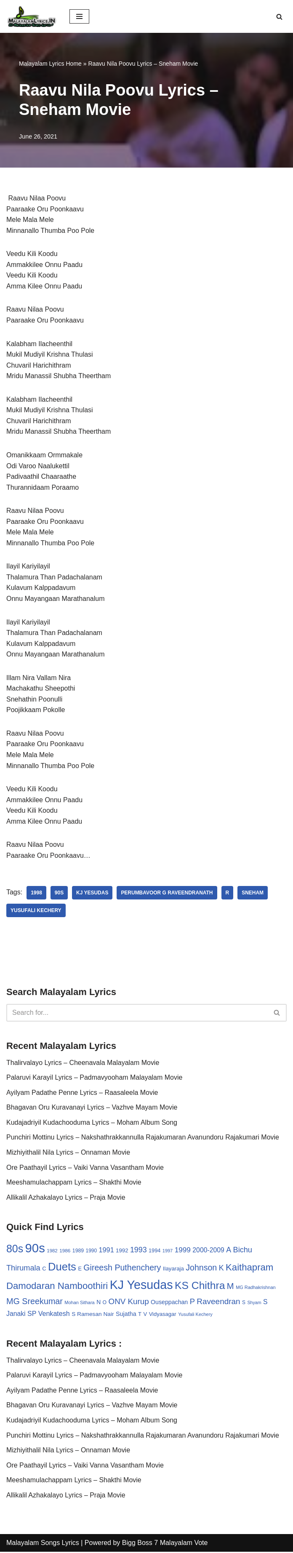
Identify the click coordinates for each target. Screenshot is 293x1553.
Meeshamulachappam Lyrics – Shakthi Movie (73, 1183)
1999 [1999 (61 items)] (183, 1251)
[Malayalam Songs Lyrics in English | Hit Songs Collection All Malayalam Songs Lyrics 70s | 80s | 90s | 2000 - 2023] (31, 16)
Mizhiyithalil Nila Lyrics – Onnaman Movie (68, 1153)
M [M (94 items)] (230, 1287)
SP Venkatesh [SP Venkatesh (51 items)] (48, 1314)
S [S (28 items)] (243, 1304)
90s (59, 894)
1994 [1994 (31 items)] (154, 1252)
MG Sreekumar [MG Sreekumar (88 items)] (34, 1302)
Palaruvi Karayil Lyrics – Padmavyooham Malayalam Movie (94, 1078)
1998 (36, 894)
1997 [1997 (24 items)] (167, 1251)
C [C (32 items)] (44, 1270)
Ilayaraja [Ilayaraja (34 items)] (173, 1270)
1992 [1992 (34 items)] (122, 1252)
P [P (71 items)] (192, 1302)
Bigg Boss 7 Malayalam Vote (165, 1544)
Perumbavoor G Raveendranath (167, 894)
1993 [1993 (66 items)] (138, 1251)
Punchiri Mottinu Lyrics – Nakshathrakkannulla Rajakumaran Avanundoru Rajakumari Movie (143, 1138)
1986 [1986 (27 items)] (64, 1251)
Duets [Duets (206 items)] (62, 1268)
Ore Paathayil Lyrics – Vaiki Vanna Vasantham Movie (85, 1168)
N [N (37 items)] (98, 1303)
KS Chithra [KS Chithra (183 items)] (200, 1286)
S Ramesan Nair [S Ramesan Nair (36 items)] (93, 1315)
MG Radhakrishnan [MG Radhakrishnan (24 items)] (256, 1288)
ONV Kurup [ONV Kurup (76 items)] (129, 1302)
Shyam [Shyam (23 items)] (254, 1303)
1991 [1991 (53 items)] (106, 1251)
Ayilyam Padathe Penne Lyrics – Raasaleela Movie (82, 1093)
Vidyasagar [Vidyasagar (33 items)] (162, 1315)
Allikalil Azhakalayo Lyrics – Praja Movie (65, 1198)
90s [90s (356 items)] (35, 1249)
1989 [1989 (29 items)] (78, 1252)
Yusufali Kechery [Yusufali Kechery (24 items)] (195, 1315)
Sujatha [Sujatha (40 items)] (126, 1315)
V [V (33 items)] (145, 1315)
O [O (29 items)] (105, 1304)
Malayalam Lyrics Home (50, 63)
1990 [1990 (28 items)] (91, 1252)
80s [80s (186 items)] (14, 1250)
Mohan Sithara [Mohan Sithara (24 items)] (79, 1303)
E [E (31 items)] (80, 1270)
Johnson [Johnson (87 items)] (201, 1268)
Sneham (253, 894)
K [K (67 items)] (221, 1269)
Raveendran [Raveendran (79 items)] (218, 1302)
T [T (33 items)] (139, 1315)
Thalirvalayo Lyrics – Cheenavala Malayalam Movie (83, 1063)
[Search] (279, 16)
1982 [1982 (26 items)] (52, 1251)
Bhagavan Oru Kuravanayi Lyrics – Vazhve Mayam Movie (92, 1108)
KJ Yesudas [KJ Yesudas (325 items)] (141, 1286)
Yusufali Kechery (36, 912)
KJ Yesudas (92, 894)
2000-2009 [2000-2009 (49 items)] (208, 1251)
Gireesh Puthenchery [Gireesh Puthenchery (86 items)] (122, 1268)
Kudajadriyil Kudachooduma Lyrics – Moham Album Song (92, 1123)
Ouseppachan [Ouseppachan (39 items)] (169, 1303)
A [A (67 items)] (228, 1251)
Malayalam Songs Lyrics (42, 1544)
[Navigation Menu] (79, 16)
